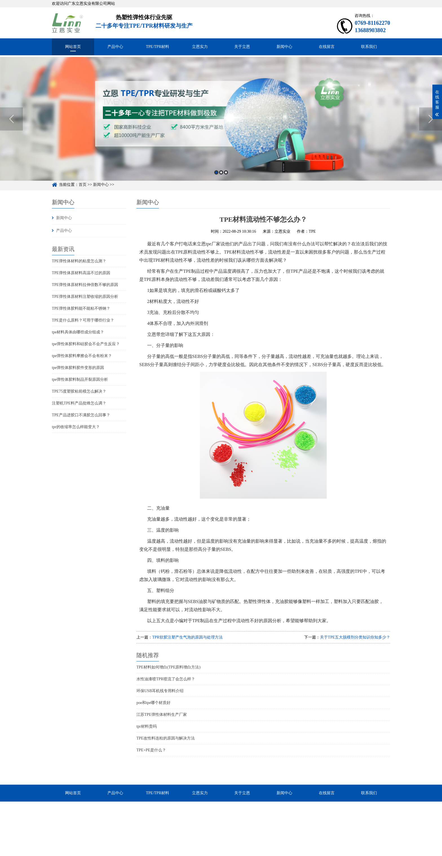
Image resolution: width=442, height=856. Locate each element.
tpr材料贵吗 (146, 726)
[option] (221, 138)
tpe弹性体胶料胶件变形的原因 (78, 368)
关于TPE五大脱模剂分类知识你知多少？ (355, 637)
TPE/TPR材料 (157, 47)
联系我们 (369, 47)
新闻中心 (284, 47)
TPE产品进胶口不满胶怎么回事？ (81, 415)
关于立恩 (242, 47)
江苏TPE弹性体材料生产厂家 (161, 714)
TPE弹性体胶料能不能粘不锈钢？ (81, 308)
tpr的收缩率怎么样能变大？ (76, 427)
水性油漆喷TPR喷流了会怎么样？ (165, 679)
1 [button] (216, 191)
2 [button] (221, 191)
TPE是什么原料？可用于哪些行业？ (83, 320)
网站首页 (73, 47)
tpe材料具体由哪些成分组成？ (78, 332)
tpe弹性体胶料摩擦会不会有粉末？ (82, 356)
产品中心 (115, 47)
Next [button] (430, 137)
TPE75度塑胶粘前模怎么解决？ (79, 391)
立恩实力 (200, 47)
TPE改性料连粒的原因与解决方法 (165, 738)
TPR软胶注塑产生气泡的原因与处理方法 (187, 637)
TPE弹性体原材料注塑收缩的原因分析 (85, 296)
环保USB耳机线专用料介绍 (160, 691)
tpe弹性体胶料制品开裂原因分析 (80, 379)
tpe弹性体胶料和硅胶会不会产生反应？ (86, 344)
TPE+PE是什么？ (151, 750)
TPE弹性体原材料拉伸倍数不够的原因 (85, 285)
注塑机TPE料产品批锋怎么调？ (79, 403)
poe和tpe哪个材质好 (153, 703)
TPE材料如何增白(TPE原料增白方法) (168, 667)
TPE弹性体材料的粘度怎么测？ (79, 261)
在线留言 (327, 47)
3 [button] (226, 191)
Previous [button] (11, 137)
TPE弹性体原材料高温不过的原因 (81, 273)
